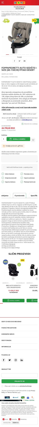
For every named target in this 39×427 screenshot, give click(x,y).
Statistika (14, 419)
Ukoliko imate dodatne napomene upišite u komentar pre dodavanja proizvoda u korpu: (19, 153)
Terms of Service (12, 392)
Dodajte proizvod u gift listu (13, 146)
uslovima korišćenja (25, 386)
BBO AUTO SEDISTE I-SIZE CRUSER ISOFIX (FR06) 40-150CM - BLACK (13, 287)
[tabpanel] (19, 35)
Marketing (23, 419)
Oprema (31, 11)
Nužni (6, 419)
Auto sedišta (5, 13)
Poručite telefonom (19, 7)
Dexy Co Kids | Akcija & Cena (9, 11)
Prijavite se (20, 381)
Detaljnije (5, 88)
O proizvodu (19, 195)
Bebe (26, 11)
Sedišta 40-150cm (16, 13)
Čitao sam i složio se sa (18, 386)
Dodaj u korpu (19, 139)
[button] (33, 140)
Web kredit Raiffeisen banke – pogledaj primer (20, 167)
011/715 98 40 (20, 8)
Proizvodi (21, 11)
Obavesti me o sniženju (30, 124)
